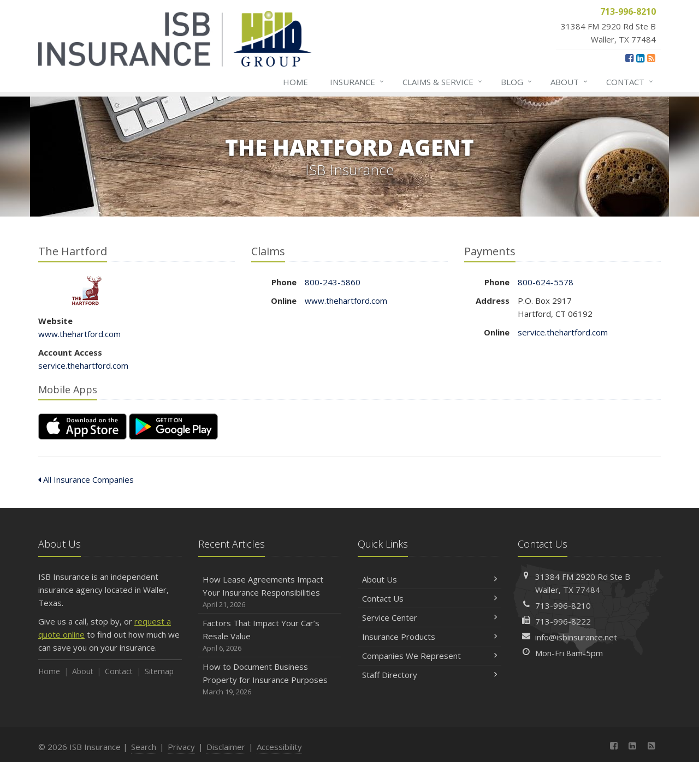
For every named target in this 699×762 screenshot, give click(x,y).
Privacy (181, 746)
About (569, 82)
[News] (651, 57)
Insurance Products (429, 636)
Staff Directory (429, 674)
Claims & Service (442, 82)
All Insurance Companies (86, 479)
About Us (429, 579)
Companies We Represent (429, 655)
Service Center (429, 617)
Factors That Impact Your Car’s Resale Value (270, 635)
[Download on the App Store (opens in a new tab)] (82, 426)
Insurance (357, 82)
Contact (630, 82)
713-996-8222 (563, 621)
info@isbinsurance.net (576, 637)
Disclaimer (225, 746)
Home (295, 81)
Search (143, 746)
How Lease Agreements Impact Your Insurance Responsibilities (270, 592)
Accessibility (279, 746)
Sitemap (159, 671)
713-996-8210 (563, 605)
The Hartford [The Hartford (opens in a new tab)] (87, 290)
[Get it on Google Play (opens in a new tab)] (173, 426)
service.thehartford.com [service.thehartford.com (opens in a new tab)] (83, 365)
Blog (517, 82)
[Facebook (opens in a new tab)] (629, 57)
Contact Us (429, 598)
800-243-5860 (332, 282)
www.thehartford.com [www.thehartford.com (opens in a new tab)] (79, 333)
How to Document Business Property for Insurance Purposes (270, 679)
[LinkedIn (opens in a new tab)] (640, 57)
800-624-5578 (545, 282)
